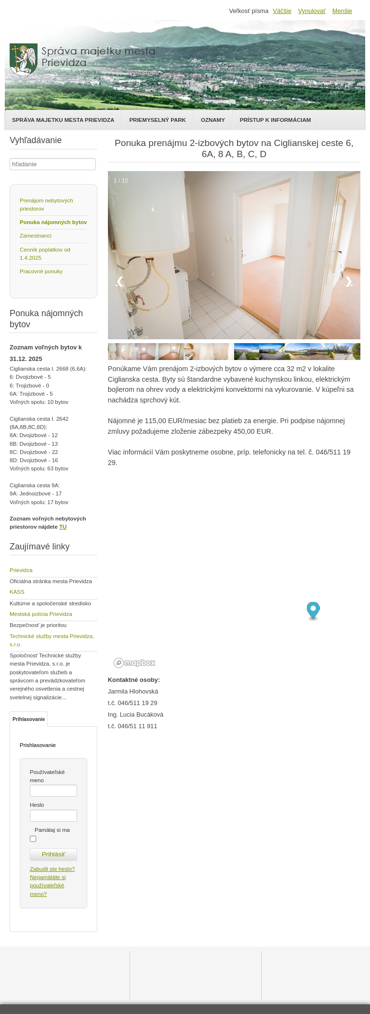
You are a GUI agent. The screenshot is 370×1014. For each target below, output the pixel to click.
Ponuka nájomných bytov (53, 222)
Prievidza (21, 570)
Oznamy (213, 120)
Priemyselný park (157, 120)
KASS (17, 592)
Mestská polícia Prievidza (41, 614)
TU (62, 527)
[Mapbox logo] (134, 662)
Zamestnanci (36, 236)
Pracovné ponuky (41, 271)
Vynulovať (312, 10)
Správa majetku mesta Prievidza (63, 120)
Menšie (342, 10)
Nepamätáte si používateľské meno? (48, 885)
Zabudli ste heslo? (52, 869)
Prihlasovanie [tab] (29, 719)
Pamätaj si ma (52, 830)
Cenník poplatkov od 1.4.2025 (45, 254)
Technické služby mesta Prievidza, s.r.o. (52, 640)
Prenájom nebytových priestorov (46, 205)
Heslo (37, 805)
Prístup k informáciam (275, 120)
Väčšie (282, 10)
